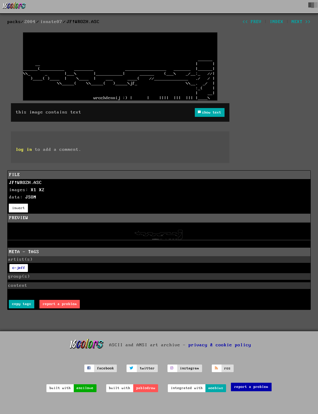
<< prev (252, 21)
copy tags (21, 304)
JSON (30, 197)
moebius (215, 388)
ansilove (84, 388)
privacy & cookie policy (219, 345)
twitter (147, 368)
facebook (105, 368)
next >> (301, 21)
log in (24, 149)
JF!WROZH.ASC (25, 182)
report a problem (60, 304)
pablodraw (145, 388)
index (276, 21)
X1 (33, 190)
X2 (42, 190)
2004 (30, 21)
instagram (189, 368)
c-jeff (18, 268)
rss (227, 368)
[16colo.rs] (14, 6)
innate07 (51, 21)
